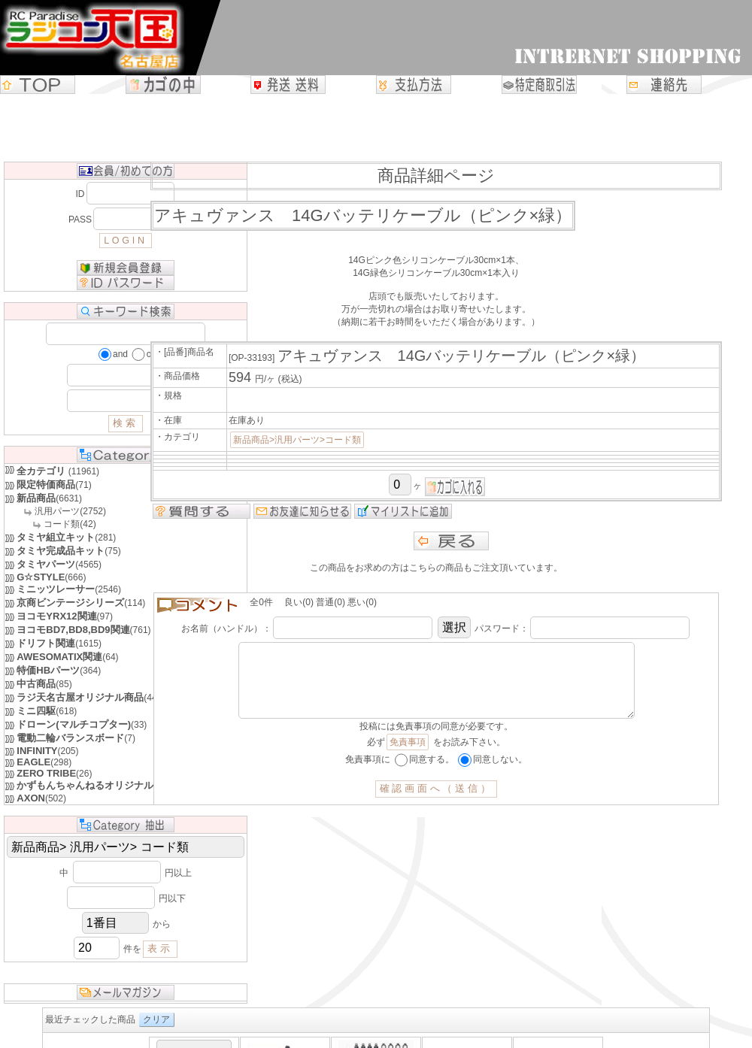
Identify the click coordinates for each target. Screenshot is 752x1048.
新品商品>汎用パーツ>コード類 (297, 440)
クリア (156, 1019)
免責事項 (408, 757)
